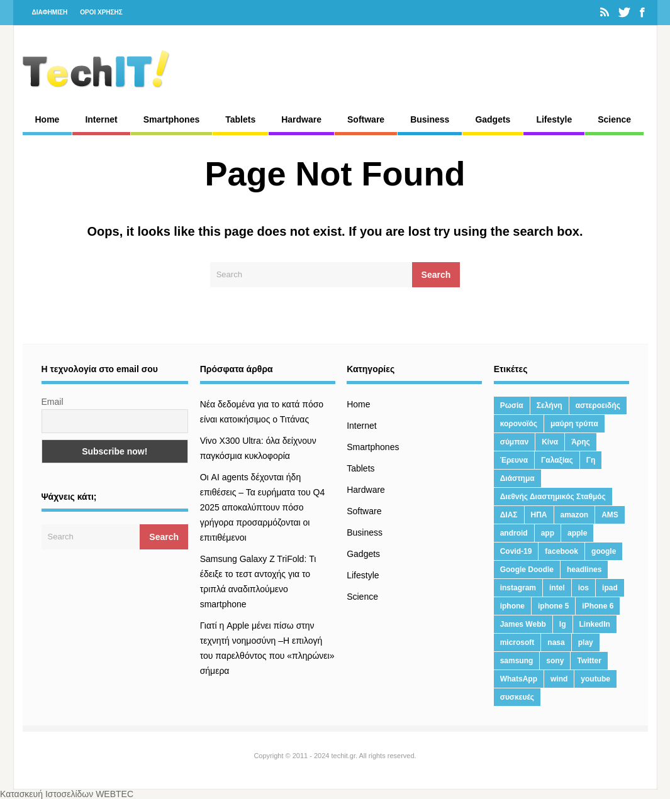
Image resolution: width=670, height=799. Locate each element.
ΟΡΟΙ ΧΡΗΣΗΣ (101, 12)
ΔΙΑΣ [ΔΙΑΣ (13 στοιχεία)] (509, 514)
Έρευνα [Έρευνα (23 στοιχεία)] (514, 460)
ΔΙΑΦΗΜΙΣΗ (50, 12)
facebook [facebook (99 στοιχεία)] (561, 551)
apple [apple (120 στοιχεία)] (577, 533)
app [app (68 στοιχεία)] (547, 533)
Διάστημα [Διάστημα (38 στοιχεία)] (517, 478)
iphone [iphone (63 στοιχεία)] (512, 606)
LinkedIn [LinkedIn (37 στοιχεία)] (594, 624)
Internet (101, 119)
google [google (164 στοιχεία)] (603, 551)
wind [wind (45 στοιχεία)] (558, 679)
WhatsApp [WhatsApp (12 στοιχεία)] (518, 679)
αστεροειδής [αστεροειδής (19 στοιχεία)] (598, 405)
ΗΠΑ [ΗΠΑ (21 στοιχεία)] (539, 514)
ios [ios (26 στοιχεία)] (583, 587)
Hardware (301, 119)
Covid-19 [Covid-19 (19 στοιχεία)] (516, 551)
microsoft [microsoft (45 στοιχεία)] (517, 642)
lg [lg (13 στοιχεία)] (562, 624)
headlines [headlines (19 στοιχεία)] (584, 569)
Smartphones (171, 119)
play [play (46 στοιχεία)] (585, 642)
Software (365, 119)
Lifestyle (554, 119)
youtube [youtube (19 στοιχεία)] (595, 679)
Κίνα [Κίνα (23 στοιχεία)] (550, 442)
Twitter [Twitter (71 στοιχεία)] (589, 660)
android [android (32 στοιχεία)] (514, 533)
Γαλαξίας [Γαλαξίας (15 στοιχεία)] (557, 460)
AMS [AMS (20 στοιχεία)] (609, 514)
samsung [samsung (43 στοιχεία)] (516, 660)
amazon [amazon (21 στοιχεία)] (575, 514)
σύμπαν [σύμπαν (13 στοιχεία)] (514, 442)
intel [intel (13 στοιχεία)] (557, 587)
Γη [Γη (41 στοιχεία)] (591, 460)
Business (429, 119)
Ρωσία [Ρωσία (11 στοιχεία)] (511, 405)
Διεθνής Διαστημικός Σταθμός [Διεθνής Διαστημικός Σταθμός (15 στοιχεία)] (553, 496)
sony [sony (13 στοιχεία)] (555, 660)
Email (53, 402)
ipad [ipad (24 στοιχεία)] (610, 587)
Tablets (240, 119)
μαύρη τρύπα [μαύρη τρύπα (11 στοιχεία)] (574, 423)
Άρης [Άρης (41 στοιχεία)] (580, 442)
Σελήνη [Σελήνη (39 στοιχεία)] (549, 405)
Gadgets (492, 119)
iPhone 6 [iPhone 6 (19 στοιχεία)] (597, 606)
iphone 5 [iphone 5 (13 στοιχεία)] (553, 606)
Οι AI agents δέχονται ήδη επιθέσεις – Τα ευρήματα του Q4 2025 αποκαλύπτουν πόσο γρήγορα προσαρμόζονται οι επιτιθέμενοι (262, 507)
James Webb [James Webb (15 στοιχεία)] (523, 624)
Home (47, 119)
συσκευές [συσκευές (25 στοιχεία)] (517, 697)
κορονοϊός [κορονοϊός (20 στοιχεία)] (518, 423)
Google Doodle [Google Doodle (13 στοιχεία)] (527, 569)
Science (614, 119)
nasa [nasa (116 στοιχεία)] (555, 642)
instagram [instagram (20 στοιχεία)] (518, 587)
